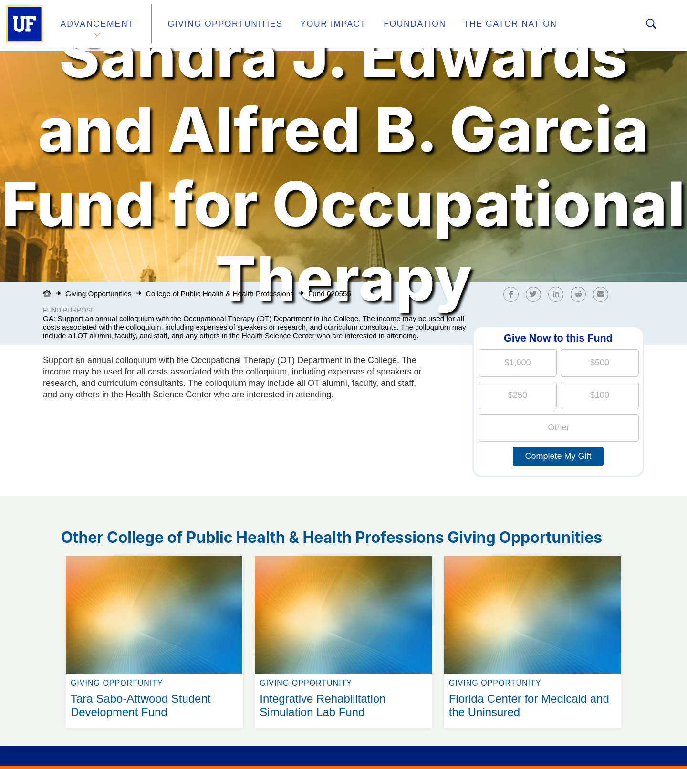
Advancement (97, 25)
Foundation (394, 25)
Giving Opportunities (217, 25)
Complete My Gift (558, 456)
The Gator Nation (483, 25)
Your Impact (318, 25)
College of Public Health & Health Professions (220, 294)
